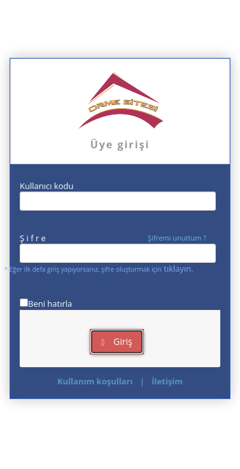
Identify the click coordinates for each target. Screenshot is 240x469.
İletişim (167, 381)
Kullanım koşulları (94, 381)
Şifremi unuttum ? (177, 237)
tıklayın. (178, 268)
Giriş (116, 341)
